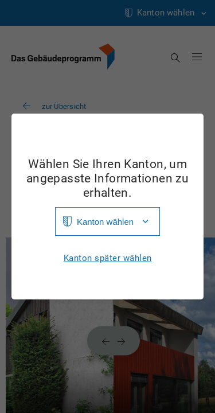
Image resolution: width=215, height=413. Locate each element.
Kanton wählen (105, 222)
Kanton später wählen (108, 258)
